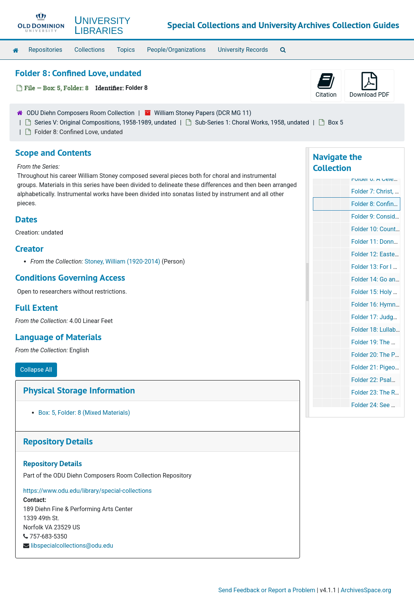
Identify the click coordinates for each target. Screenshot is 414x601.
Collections (90, 49)
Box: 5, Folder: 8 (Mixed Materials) (84, 412)
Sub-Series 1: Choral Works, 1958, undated (252, 122)
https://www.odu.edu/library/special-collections (87, 490)
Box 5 (335, 122)
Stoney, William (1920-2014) (122, 261)
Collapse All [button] (36, 369)
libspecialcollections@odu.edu (72, 545)
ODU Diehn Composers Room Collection (81, 113)
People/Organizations (176, 49)
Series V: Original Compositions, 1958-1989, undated (105, 122)
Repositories (45, 49)
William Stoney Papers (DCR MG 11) (202, 113)
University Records (243, 49)
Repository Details (58, 441)
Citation (326, 85)
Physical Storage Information (79, 390)
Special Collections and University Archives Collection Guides (283, 25)
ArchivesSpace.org (366, 590)
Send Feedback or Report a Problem (266, 590)
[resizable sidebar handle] (307, 282)
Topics (126, 49)
